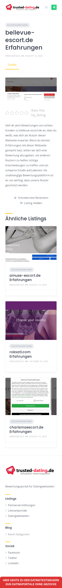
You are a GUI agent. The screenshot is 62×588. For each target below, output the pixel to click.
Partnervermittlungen (21, 505)
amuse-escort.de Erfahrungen (25, 277)
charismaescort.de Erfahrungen (26, 429)
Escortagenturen (17, 25)
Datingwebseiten (18, 516)
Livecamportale (17, 510)
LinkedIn (13, 563)
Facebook (14, 552)
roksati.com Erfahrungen (20, 354)
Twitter (12, 558)
